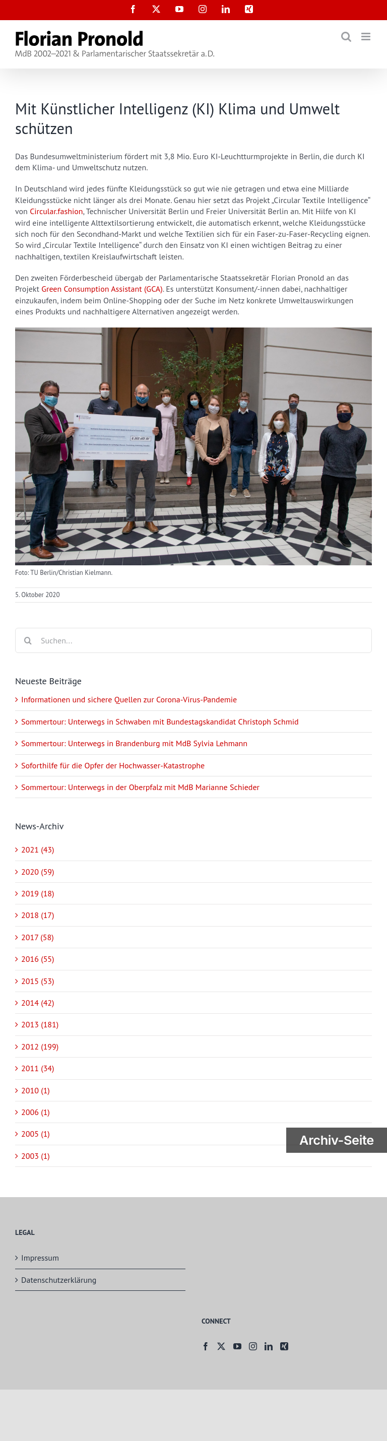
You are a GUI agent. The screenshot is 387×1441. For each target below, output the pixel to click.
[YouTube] (237, 1346)
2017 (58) (37, 937)
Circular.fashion (56, 211)
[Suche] (27, 640)
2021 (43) (37, 849)
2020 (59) (37, 872)
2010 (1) (35, 1090)
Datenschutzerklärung (58, 1280)
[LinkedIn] (269, 1346)
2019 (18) (37, 893)
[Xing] (284, 1346)
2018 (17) (37, 915)
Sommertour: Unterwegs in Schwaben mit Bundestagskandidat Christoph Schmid (160, 721)
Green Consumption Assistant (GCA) (102, 289)
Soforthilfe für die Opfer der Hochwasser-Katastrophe (113, 765)
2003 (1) (35, 1156)
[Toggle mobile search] (346, 36)
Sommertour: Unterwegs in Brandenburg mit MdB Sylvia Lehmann (134, 743)
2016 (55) (37, 959)
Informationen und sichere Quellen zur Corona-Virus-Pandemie (129, 699)
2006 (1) (35, 1112)
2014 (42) (37, 1003)
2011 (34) (37, 1068)
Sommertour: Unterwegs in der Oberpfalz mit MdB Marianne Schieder (140, 787)
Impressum (40, 1258)
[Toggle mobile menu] (366, 36)
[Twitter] (221, 1346)
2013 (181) (39, 1024)
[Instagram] (253, 1346)
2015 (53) (37, 981)
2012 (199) (39, 1046)
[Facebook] (206, 1346)
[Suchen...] (193, 640)
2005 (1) (35, 1134)
